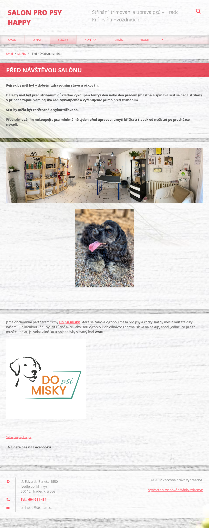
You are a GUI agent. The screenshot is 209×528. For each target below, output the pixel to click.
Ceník (119, 41)
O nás (37, 41)
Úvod (12, 41)
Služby (63, 41)
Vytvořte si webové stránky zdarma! (175, 491)
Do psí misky (69, 323)
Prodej (144, 41)
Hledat (198, 11)
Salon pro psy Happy (18, 438)
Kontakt (91, 41)
